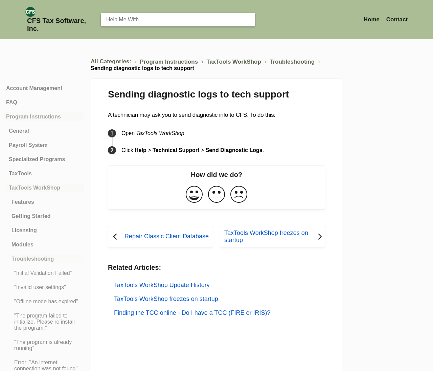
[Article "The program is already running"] (43, 345)
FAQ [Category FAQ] (11, 102)
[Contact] (397, 19)
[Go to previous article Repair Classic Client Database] (160, 236)
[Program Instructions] (170, 61)
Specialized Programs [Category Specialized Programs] (37, 159)
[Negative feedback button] (238, 195)
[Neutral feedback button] (216, 195)
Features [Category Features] (23, 202)
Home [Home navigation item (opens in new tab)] (372, 19)
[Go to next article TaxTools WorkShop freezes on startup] (272, 236)
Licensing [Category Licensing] (24, 230)
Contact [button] (397, 19)
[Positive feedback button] (194, 195)
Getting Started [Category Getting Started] (31, 216)
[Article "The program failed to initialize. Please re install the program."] (43, 321)
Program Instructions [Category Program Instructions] (33, 116)
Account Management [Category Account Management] (34, 88)
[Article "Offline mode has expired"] (43, 301)
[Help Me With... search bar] (178, 19)
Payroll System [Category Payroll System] (28, 145)
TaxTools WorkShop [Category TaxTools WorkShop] (34, 188)
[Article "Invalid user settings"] (43, 287)
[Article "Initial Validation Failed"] (43, 273)
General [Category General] (19, 131)
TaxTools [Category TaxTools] (20, 173)
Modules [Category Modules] (22, 244)
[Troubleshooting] (293, 61)
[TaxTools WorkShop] (234, 61)
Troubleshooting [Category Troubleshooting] (33, 259)
